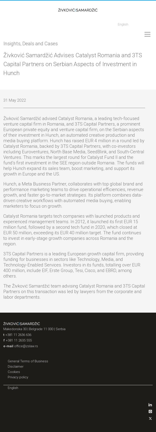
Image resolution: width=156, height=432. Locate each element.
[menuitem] (123, 25)
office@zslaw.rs (26, 346)
